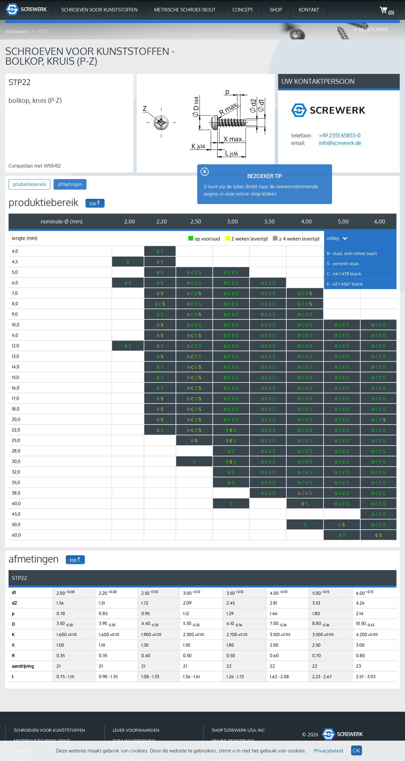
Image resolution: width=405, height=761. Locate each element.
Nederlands (373, 29)
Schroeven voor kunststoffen (99, 9)
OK (356, 750)
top (95, 203)
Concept (242, 9)
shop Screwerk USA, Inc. (239, 730)
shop (276, 9)
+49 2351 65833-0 (340, 135)
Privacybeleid (328, 751)
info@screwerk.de (340, 143)
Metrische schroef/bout (185, 9)
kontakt (309, 9)
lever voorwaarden (136, 730)
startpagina (16, 31)
